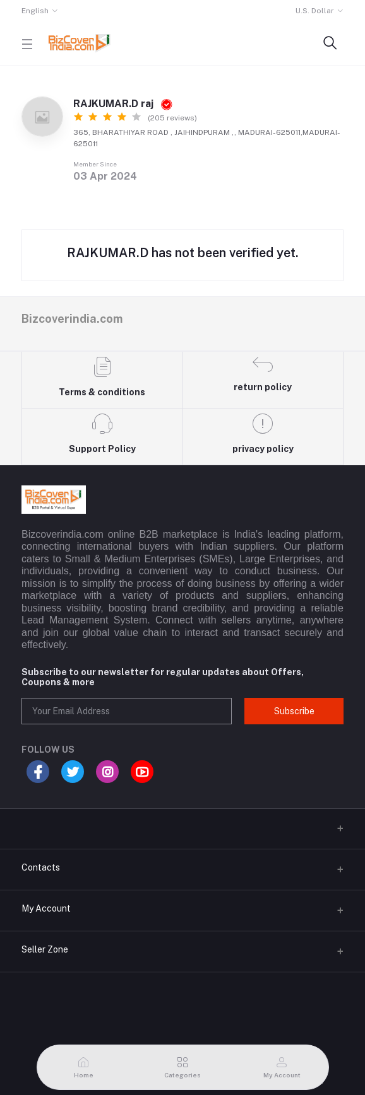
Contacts (40, 867)
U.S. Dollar (315, 10)
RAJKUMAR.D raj (122, 104)
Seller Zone (44, 949)
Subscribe (294, 711)
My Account (46, 908)
